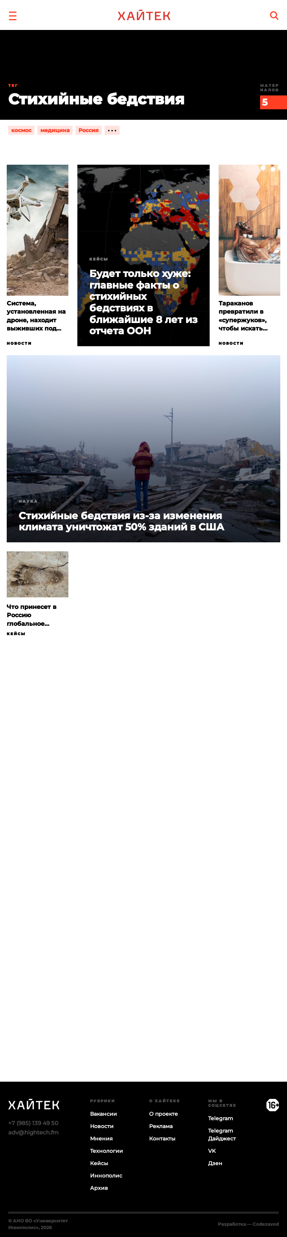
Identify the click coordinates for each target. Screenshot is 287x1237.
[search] (274, 15)
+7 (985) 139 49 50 (33, 1123)
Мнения (101, 1138)
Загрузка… (143, 889)
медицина (55, 130)
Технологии (106, 1151)
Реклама (161, 1126)
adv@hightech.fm (33, 1132)
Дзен (215, 1163)
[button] (12, 15)
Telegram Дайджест (222, 1134)
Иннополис (106, 1175)
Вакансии (103, 1113)
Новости (19, 343)
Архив (99, 1188)
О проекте (163, 1113)
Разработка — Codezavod (248, 1224)
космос (21, 130)
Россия (88, 130)
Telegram (220, 1118)
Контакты (162, 1138)
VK (212, 1151)
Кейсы (98, 259)
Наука (28, 501)
